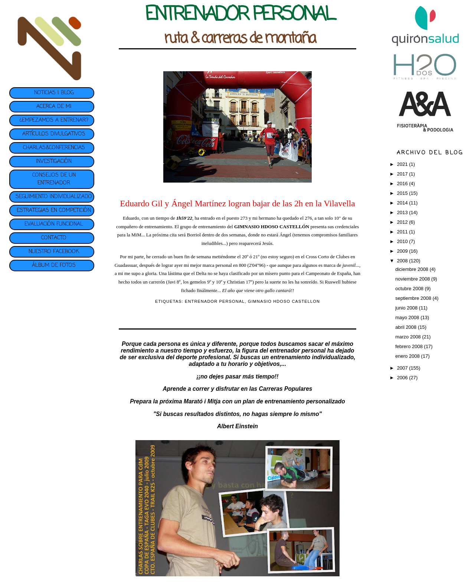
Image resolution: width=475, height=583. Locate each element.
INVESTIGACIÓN (54, 162)
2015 (403, 193)
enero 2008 (408, 356)
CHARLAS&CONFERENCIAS (54, 148)
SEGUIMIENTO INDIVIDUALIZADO (54, 197)
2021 (403, 164)
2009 (403, 251)
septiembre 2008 (413, 298)
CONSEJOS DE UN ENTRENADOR (54, 179)
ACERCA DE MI (53, 107)
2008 (403, 260)
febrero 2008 (409, 346)
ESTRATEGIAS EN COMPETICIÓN (54, 210)
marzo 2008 (408, 337)
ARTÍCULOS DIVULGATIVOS (53, 134)
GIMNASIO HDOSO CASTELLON (284, 301)
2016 (403, 183)
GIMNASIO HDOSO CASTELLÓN (271, 226)
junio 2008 (407, 308)
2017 (403, 174)
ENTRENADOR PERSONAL (215, 301)
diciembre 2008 (412, 269)
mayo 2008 (407, 317)
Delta (201, 273)
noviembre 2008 (413, 279)
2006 (403, 377)
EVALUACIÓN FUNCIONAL (53, 224)
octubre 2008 (410, 288)
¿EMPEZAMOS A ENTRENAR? (53, 120)
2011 (403, 232)
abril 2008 (406, 327)
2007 (403, 368)
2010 (403, 241)
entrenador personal (298, 350)
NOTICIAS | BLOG (54, 93)
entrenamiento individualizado (312, 357)
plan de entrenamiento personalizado (294, 401)
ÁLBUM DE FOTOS (54, 265)
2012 (403, 222)
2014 (403, 203)
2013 (403, 212)
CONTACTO (53, 238)
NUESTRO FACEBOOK (54, 252)
